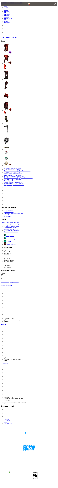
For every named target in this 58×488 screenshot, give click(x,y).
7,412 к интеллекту (9, 210)
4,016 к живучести (9, 212)
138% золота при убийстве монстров (13, 213)
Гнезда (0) (6, 214)
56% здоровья (7, 216)
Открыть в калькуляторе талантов (10, 222)
